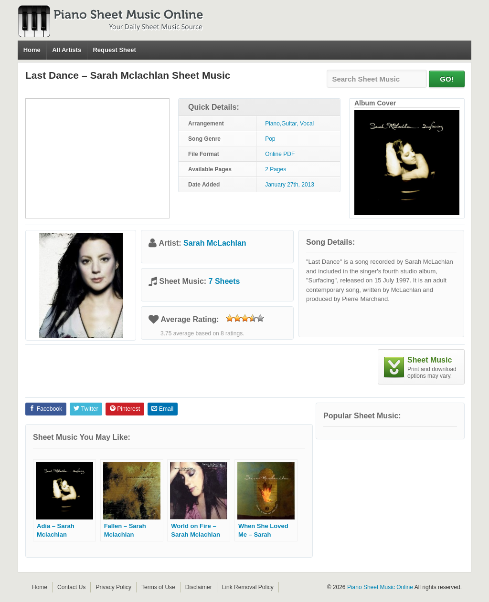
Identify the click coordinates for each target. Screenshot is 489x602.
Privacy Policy (113, 587)
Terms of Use (158, 587)
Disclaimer (198, 587)
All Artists (66, 49)
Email (162, 408)
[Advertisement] (97, 158)
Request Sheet (114, 49)
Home (32, 49)
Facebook (45, 408)
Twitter (86, 408)
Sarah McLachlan (214, 243)
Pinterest (125, 408)
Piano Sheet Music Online (380, 587)
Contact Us (71, 587)
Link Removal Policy (248, 587)
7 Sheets (224, 281)
